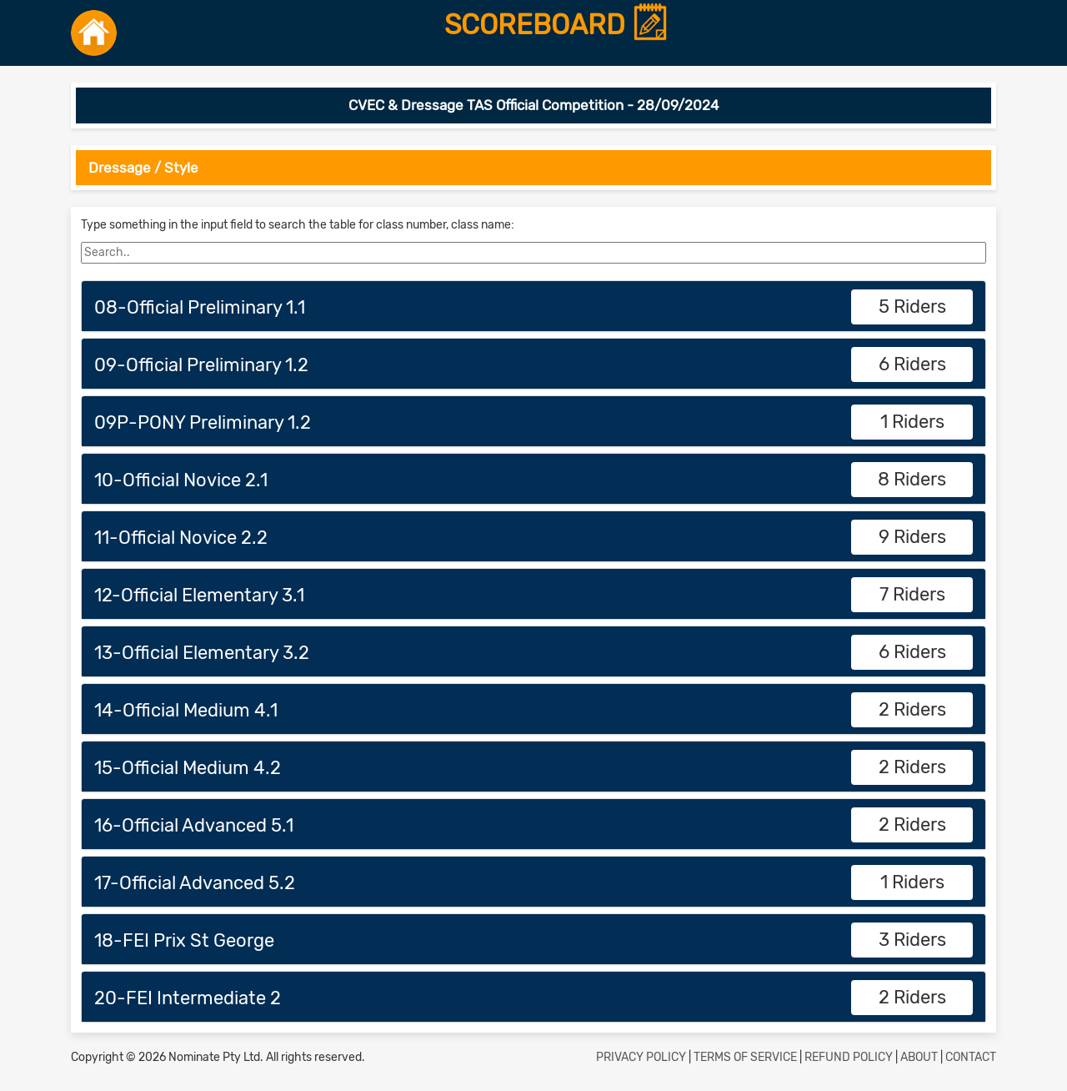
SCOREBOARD (556, 26)
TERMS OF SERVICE (745, 1057)
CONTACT (970, 1057)
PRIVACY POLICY (641, 1057)
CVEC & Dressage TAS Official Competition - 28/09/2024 (533, 105)
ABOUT (919, 1057)
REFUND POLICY (848, 1057)
